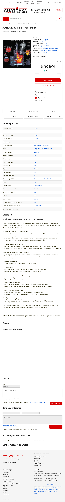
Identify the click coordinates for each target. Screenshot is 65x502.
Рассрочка (20, 2)
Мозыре (57, 489)
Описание (13, 111)
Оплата (14, 2)
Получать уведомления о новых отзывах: (16, 402)
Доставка (8, 2)
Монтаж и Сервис (32, 2)
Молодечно (50, 489)
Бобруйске (55, 488)
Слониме (49, 491)
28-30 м (36, 138)
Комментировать (56, 427)
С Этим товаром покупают (53, 116)
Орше (35, 489)
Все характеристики (40, 56)
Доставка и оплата (33, 116)
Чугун (45, 43)
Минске (36, 493)
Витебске (58, 486)
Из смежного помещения (50, 48)
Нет (45, 54)
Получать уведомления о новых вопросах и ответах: (20, 429)
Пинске (44, 491)
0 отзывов (13, 31)
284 (35, 182)
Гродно (36, 488)
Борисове (40, 489)
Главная (50, 2)
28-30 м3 (46, 45)
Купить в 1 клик (42, 92)
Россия (36, 169)
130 (35, 175)
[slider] (6, 31)
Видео (53, 111)
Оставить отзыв (56, 403)
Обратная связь (39, 2)
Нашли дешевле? (43, 95)
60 (35, 172)
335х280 (36, 189)
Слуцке (55, 491)
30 (35, 202)
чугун (35, 192)
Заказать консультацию (58, 10)
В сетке (45, 52)
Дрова (41, 41)
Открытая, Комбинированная (48, 50)
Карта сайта (50, 484)
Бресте (41, 488)
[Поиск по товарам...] (33, 19)
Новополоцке (38, 491)
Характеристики (33, 111)
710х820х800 (38, 206)
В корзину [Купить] (48, 80)
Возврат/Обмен (26, 2)
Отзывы (45, 2)
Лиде (45, 489)
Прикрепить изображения (37, 402)
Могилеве (52, 486)
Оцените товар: (11, 399)
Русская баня (38, 185)
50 (35, 165)
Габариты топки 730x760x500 (43, 179)
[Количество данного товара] (48, 75)
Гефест (46, 39)
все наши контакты (40, 12)
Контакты (59, 2)
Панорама (44, 47)
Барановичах (47, 488)
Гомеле (46, 486)
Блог (55, 2)
